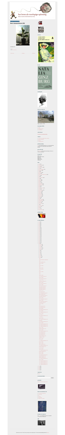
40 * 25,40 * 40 (41, 339)
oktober (40, 246)
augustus (40, 249)
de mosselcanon (40, 205)
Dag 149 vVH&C (41, 265)
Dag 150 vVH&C (41, 263)
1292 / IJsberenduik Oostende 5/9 (43, 295)
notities (39, 175)
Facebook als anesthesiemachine (42, 134)
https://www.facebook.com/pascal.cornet (43, 381)
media (39, 168)
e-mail (39, 373)
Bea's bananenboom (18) (42, 333)
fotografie (39, 180)
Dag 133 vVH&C (41, 322)
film (38, 176)
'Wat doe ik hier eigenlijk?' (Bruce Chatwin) (43, 138)
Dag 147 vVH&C (41, 271)
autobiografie (40, 170)
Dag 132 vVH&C (41, 327)
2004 (39, 369)
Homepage (23, 53)
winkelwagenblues (40, 200)
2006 (39, 367)
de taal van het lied (40, 209)
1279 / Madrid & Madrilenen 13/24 (43, 340)
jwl (38, 395)
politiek (39, 166)
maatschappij (40, 172)
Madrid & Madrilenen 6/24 (42, 357)
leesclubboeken (40, 129)
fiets (38, 171)
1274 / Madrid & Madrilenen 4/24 (43, 360)
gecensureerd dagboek (41, 169)
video (39, 207)
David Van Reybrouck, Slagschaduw (43, 259)
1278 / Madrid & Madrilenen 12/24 (43, 345)
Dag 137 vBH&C (41, 310)
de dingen (39, 182)
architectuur (39, 193)
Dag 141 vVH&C (41, 297)
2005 (39, 368)
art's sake (39, 208)
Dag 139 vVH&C (41, 303)
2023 (39, 225)
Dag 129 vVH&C (41, 338)
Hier (38, 145)
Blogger (48, 432)
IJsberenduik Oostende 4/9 (42, 296)
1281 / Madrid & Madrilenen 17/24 (43, 326)
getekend (39, 173)
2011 (39, 239)
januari (40, 257)
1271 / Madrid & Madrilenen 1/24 (43, 364)
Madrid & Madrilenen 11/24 (42, 346)
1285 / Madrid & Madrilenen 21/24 (43, 319)
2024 (39, 224)
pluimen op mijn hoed (41, 139)
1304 (39, 258)
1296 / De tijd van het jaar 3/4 (42, 278)
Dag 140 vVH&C (41, 300)
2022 (39, 226)
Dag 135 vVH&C (41, 313)
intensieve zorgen (40, 199)
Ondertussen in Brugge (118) (42, 281)
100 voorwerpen (40, 203)
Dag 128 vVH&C (41, 341)
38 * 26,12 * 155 (41, 290)
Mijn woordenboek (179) (42, 344)
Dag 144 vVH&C (41, 282)
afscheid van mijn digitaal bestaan (42, 174)
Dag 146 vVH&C (41, 275)
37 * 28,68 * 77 (41, 316)
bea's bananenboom (14, 49)
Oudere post (33, 53)
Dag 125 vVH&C (41, 352)
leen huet (39, 396)
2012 (39, 238)
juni (39, 251)
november (40, 245)
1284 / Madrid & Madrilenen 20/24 (43, 321)
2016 (39, 233)
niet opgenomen (40, 183)
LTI (38, 204)
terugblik (39, 197)
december (40, 244)
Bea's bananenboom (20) (42, 307)
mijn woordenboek (40, 177)
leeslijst (39, 127)
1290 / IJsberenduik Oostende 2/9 (43, 301)
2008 (39, 243)
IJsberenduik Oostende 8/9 (42, 288)
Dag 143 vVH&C (41, 284)
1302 (39, 264)
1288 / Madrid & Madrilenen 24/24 (43, 309)
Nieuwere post (12, 53)
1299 (39, 272)
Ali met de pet (40, 394)
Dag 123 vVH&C (41, 359)
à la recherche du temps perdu (42, 393)
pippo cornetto (40, 195)
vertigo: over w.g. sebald (41, 398)
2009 (39, 242)
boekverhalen (40, 194)
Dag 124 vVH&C (41, 353)
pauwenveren (40, 196)
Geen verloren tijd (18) (42, 291)
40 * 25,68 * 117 (41, 314)
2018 (39, 231)
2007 (39, 366)
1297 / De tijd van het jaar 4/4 (42, 276)
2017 (39, 232)
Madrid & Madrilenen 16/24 (42, 328)
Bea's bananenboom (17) (42, 334)
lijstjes (39, 198)
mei (39, 252)
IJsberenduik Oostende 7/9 (42, 289)
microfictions (40, 201)
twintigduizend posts (40, 141)
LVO (39, 178)
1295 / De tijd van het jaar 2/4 (42, 283)
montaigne (39, 202)
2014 (39, 236)
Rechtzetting (40, 320)
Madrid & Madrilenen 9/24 (42, 351)
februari (40, 256)
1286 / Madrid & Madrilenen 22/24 (43, 315)
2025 (39, 223)
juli (39, 250)
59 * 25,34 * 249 (41, 269)
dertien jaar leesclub (40, 128)
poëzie (39, 181)
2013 (39, 237)
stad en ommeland (40, 167)
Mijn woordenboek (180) (42, 294)
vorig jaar (39, 179)
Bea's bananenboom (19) (42, 332)
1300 (39, 270)
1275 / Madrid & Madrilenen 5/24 (43, 358)
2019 (39, 230)
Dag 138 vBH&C (41, 308)
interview (39, 140)
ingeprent (39, 206)
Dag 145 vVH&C (41, 277)
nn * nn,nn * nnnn (41, 347)
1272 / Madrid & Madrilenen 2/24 (43, 363)
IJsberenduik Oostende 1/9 (42, 302)
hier (39, 415)
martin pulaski (40, 397)
